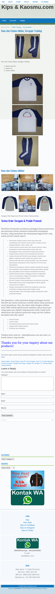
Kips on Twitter (27, 533)
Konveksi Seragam (6, 363)
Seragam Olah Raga (19, 363)
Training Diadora (6, 365)
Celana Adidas (5, 361)
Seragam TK (38, 363)
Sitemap (18, 2)
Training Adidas (47, 363)
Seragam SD (30, 363)
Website (3, 410)
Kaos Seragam (31, 361)
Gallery (10, 2)
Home (3, 2)
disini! (3, 357)
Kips (27, 522)
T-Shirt (4, 21)
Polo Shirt (13, 21)
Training (22, 21)
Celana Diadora (15, 361)
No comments (27, 27)
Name (3, 396)
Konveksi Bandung (47, 361)
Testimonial (45, 2)
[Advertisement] (27, 13)
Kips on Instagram (27, 530)
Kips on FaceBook (27, 528)
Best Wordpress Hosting (40, 591)
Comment (4, 375)
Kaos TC (38, 361)
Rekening (35, 2)
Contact (26, 2)
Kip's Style (27, 525)
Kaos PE (23, 361)
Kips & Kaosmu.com (27, 7)
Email (3, 403)
